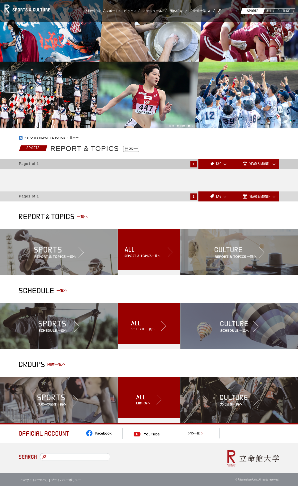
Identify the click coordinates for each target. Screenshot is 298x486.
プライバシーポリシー (66, 478)
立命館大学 (198, 11)
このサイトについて (33, 478)
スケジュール (152, 11)
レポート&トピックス (121, 11)
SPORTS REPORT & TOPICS (47, 137)
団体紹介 (176, 11)
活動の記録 (92, 11)
